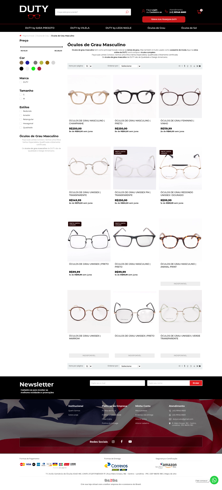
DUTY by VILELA (79, 28)
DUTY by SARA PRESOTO (39, 28)
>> (200, 66)
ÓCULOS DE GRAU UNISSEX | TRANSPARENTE (85, 193)
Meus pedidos (141, 411)
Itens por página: (76, 66)
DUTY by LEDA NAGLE (119, 28)
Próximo (197, 66)
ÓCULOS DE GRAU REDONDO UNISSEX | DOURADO (177, 193)
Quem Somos (74, 411)
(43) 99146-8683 (179, 411)
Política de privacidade (111, 415)
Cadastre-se (156, 12)
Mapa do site (170, 474)
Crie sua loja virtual (89, 484)
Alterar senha (141, 419)
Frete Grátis (107, 419)
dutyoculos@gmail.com (183, 419)
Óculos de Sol (189, 28)
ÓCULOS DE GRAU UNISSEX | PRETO (89, 264)
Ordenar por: (113, 66)
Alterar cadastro (142, 423)
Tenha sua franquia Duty (164, 19)
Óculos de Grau (156, 28)
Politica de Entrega (110, 423)
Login (154, 10)
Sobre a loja (73, 415)
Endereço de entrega (144, 415)
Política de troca (109, 411)
